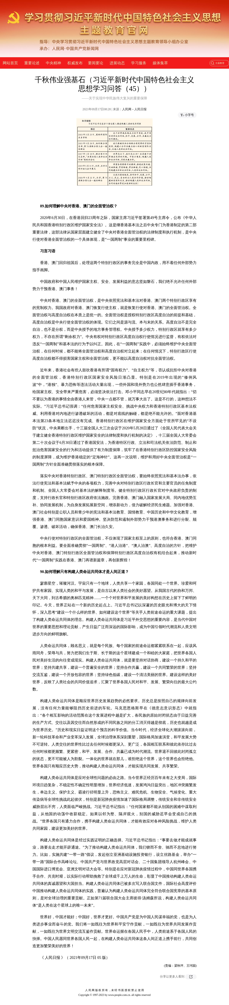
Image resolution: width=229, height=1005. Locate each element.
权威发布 (75, 63)
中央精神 (53, 63)
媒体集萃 (160, 63)
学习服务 (138, 63)
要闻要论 (95, 63)
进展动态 (117, 63)
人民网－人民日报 (134, 109)
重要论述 (32, 63)
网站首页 (10, 63)
